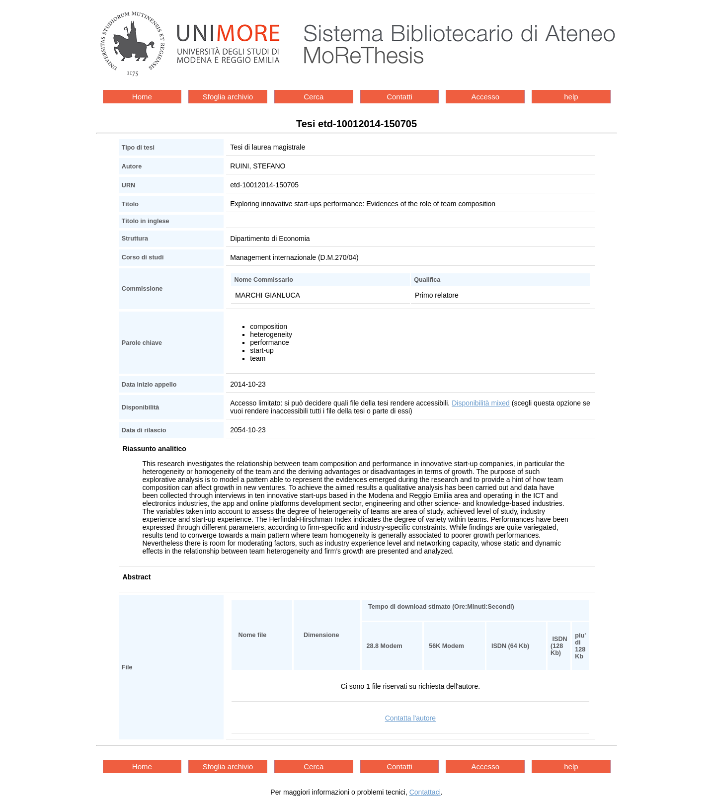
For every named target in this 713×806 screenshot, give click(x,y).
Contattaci (425, 792)
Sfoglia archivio (228, 96)
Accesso (485, 96)
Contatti (399, 96)
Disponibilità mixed (481, 403)
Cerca (313, 96)
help (571, 96)
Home (142, 96)
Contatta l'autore (410, 718)
